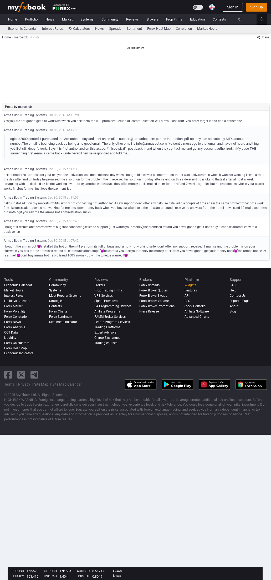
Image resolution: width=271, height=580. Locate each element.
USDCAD (50, 576)
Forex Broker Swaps (153, 295)
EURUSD (18, 571)
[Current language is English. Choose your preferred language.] (211, 7)
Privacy (24, 384)
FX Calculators (79, 29)
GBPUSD (50, 571)
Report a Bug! (239, 301)
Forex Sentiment (60, 317)
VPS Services (103, 295)
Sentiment (134, 29)
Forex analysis (14, 327)
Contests (219, 19)
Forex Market (13, 306)
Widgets (190, 285)
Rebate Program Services (112, 322)
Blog (233, 311)
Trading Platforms (107, 327)
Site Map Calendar (67, 384)
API (187, 295)
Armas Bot (11, 115)
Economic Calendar (22, 29)
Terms (9, 384)
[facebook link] (8, 374)
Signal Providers (105, 301)
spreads (115, 29)
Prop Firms (174, 19)
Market (67, 19)
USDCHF (83, 576)
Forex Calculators (16, 343)
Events (117, 571)
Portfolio (31, 19)
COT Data (11, 332)
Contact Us (238, 295)
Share (263, 37)
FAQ (233, 285)
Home (12, 19)
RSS (187, 301)
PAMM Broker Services (110, 317)
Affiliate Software (197, 311)
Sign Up (256, 7)
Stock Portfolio (195, 306)
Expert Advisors (105, 332)
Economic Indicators (18, 353)
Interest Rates (52, 29)
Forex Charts (58, 311)
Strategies (56, 301)
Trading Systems (35, 115)
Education (197, 19)
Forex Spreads (149, 285)
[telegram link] (34, 374)
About (234, 306)
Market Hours (207, 29)
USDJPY (18, 576)
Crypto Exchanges (107, 338)
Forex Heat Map (159, 29)
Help (233, 290)
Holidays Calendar (17, 301)
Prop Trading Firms (108, 290)
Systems (87, 19)
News (49, 19)
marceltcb (25, 107)
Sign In (232, 7)
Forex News (12, 322)
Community (109, 19)
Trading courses (105, 343)
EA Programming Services (112, 306)
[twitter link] (21, 374)
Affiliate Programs (107, 311)
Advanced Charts (197, 317)
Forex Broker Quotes (153, 290)
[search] (265, 19)
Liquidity (10, 338)
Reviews (132, 19)
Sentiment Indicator (63, 322)
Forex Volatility (14, 311)
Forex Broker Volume (154, 301)
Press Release (149, 311)
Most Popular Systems (65, 295)
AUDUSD (83, 571)
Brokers (152, 19)
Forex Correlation (16, 317)
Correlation (184, 29)
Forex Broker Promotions (157, 306)
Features (191, 290)
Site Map (41, 384)
